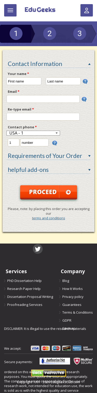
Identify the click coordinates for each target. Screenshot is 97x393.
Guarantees (71, 304)
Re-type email (21, 109)
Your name (18, 73)
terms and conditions (48, 218)
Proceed (50, 192)
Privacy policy (73, 296)
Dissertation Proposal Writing (30, 296)
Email (13, 91)
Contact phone (22, 127)
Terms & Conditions (77, 312)
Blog (65, 280)
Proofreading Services (24, 304)
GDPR (66, 319)
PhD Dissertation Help (24, 280)
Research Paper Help (24, 288)
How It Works (72, 288)
